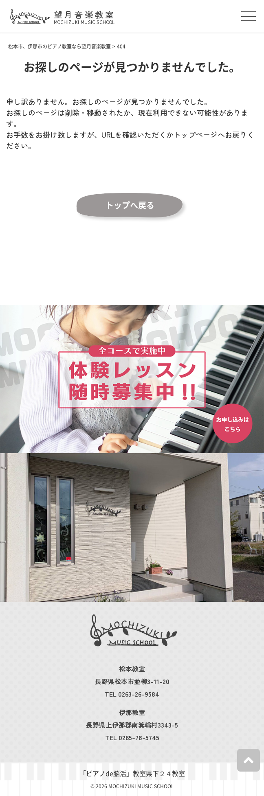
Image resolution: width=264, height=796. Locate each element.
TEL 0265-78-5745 (132, 737)
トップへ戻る (130, 205)
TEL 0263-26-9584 (132, 694)
